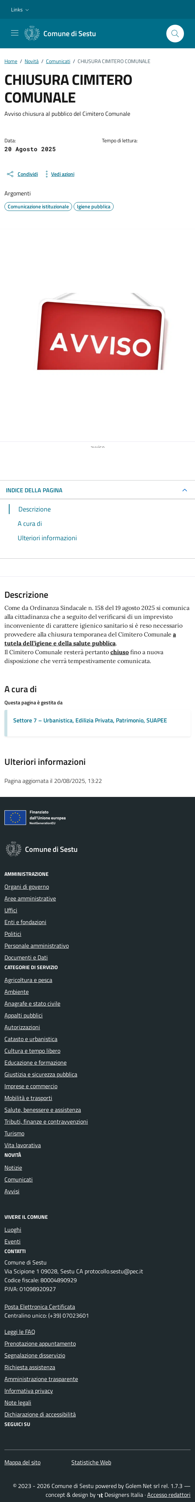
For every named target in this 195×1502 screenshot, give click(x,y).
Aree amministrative (30, 898)
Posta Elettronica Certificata (39, 1306)
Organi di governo (26, 886)
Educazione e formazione (35, 1062)
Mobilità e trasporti (28, 1097)
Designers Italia (120, 1494)
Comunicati (18, 1179)
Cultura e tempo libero (32, 1050)
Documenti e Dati (26, 957)
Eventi (12, 1241)
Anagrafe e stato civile (32, 1003)
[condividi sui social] (21, 174)
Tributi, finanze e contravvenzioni (46, 1121)
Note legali (17, 1402)
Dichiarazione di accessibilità (40, 1414)
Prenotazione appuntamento (40, 1343)
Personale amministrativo (36, 945)
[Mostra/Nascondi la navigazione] (14, 32)
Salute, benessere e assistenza (42, 1109)
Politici (12, 933)
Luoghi (12, 1229)
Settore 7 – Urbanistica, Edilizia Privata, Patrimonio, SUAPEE (90, 720)
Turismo (14, 1133)
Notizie (13, 1167)
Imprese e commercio (30, 1086)
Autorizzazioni (22, 1027)
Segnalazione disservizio (34, 1355)
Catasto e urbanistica (30, 1038)
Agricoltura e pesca (28, 979)
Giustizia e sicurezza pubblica (40, 1074)
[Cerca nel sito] (175, 33)
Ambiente (16, 991)
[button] (21, 10)
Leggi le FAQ (19, 1331)
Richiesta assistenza (29, 1367)
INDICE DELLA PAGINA (34, 490)
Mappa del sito (22, 1462)
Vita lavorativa (22, 1145)
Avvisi (12, 1191)
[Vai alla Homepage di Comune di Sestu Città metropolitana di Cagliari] (64, 33)
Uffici (10, 910)
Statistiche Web (91, 1462)
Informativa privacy (28, 1390)
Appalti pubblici (23, 1015)
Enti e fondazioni (25, 921)
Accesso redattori (169, 1494)
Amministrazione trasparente (41, 1378)
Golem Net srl (142, 1485)
